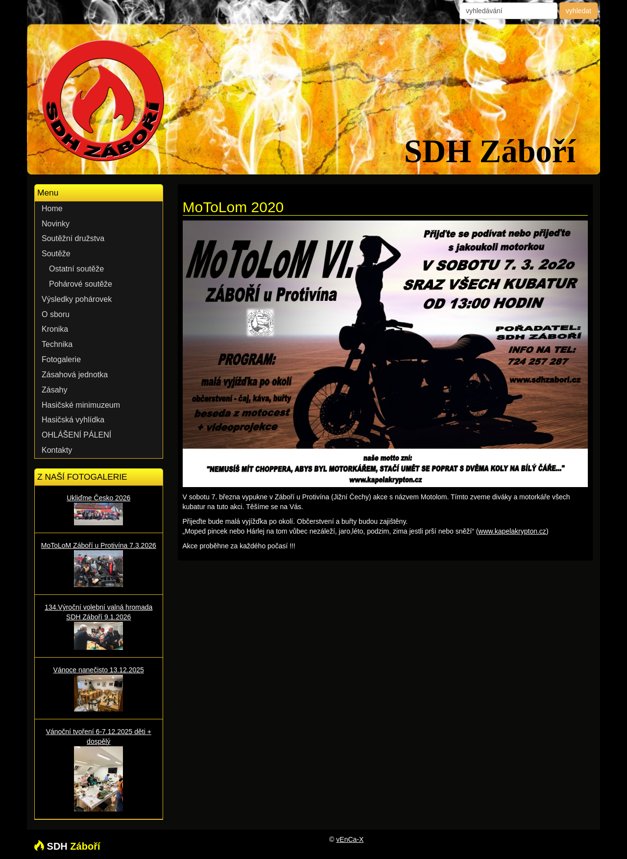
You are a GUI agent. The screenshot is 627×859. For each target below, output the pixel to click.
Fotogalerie (61, 359)
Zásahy (54, 390)
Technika (57, 344)
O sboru (56, 314)
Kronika (55, 329)
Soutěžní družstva (73, 238)
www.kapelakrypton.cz (512, 531)
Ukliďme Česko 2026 (98, 509)
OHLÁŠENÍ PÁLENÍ (76, 435)
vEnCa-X (349, 839)
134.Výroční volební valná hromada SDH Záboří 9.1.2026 (98, 626)
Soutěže (56, 253)
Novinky (56, 224)
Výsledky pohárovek (77, 299)
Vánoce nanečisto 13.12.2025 (98, 689)
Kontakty (57, 450)
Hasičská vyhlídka (73, 420)
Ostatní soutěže (76, 269)
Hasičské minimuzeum (81, 405)
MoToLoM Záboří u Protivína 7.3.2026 (98, 564)
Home (52, 208)
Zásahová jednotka (75, 374)
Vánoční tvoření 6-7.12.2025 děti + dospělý (98, 769)
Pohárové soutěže (80, 284)
